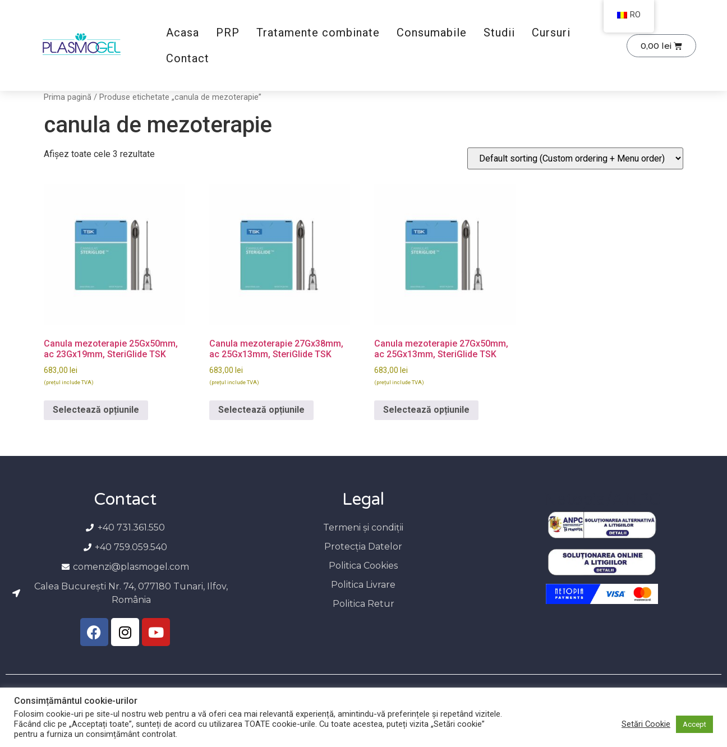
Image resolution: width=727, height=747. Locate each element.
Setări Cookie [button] (646, 724)
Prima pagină (67, 97)
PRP (228, 32)
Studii (499, 32)
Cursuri (551, 32)
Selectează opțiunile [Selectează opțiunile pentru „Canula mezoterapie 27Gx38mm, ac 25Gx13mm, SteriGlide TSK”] (261, 409)
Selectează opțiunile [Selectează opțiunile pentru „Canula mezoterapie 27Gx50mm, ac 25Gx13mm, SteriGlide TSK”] (426, 409)
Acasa (182, 32)
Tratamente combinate (318, 32)
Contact (187, 58)
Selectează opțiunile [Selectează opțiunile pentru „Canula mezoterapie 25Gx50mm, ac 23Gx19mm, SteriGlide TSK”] (96, 409)
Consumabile (432, 32)
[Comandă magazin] (575, 158)
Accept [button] (694, 724)
